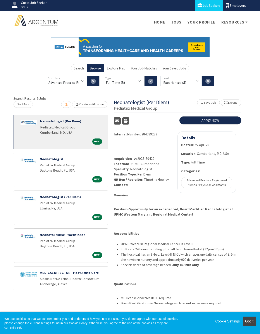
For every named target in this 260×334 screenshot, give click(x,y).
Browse (95, 68)
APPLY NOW (210, 120)
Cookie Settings (227, 321)
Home (159, 22)
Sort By (22, 104)
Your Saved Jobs (174, 68)
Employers (236, 5)
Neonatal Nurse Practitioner (62, 235)
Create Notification (90, 104)
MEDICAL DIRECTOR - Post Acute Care (69, 272)
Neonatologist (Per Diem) (60, 121)
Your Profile (201, 22)
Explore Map (116, 68)
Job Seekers (209, 5)
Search (79, 68)
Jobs (176, 22)
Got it (249, 321)
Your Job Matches (144, 68)
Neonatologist (52, 159)
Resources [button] (232, 22)
